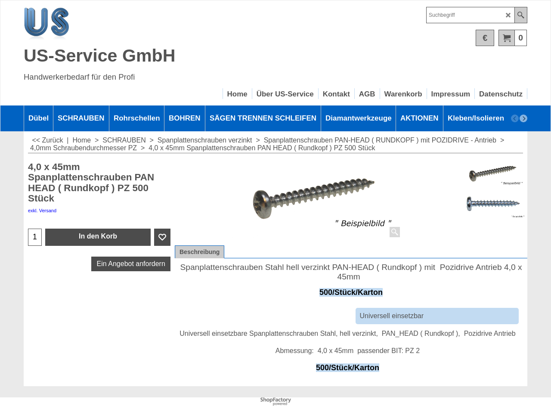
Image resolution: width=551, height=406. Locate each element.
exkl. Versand (42, 210)
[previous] (515, 118)
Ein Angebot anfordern (131, 263)
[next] (523, 118)
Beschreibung (200, 251)
